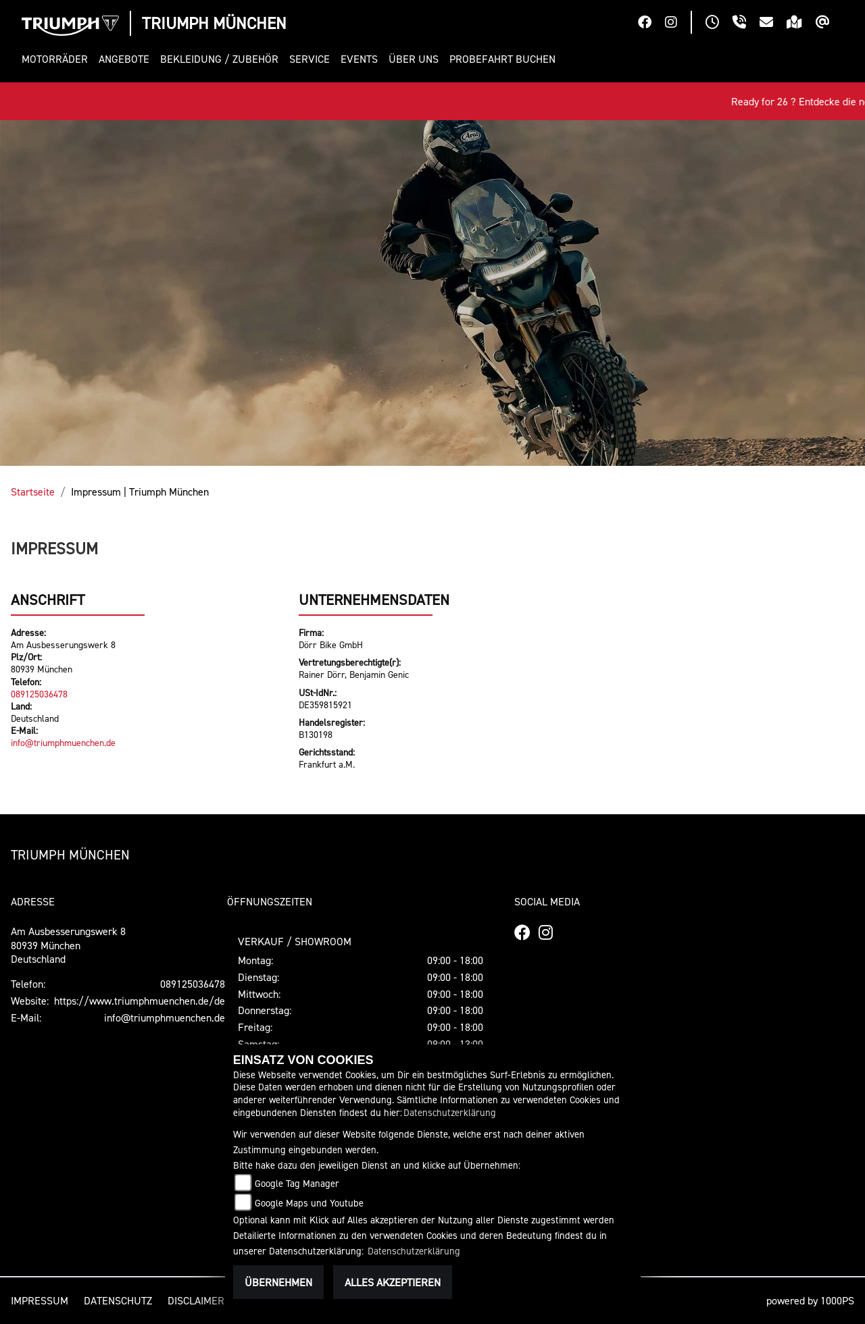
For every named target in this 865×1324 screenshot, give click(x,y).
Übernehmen (278, 1282)
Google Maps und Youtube (309, 1203)
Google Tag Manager (297, 1183)
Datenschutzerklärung (449, 1112)
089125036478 (39, 693)
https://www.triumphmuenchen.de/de (139, 1000)
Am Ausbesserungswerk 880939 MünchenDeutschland (68, 945)
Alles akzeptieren (393, 1282)
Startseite (33, 491)
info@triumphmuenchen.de (63, 742)
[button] (57, 59)
